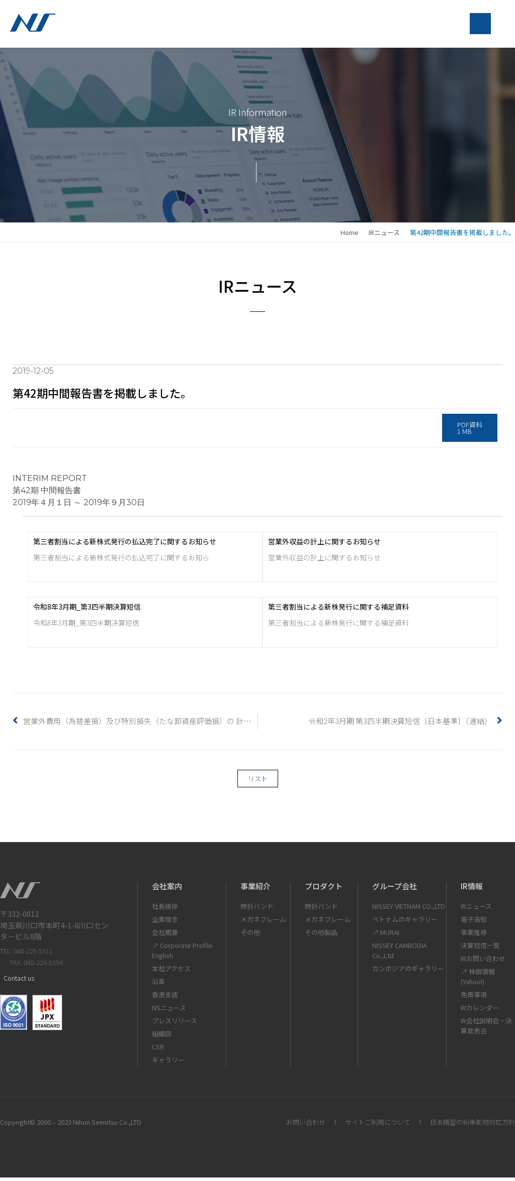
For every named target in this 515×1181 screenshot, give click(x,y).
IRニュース (384, 236)
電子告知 (474, 922)
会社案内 (167, 889)
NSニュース (169, 1011)
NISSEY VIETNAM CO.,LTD (408, 909)
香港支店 (165, 998)
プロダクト (323, 889)
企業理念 (165, 922)
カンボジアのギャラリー (408, 972)
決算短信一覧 (480, 949)
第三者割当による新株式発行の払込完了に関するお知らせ (124, 544)
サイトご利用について (377, 1125)
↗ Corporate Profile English (182, 954)
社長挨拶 (165, 909)
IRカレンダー (480, 1011)
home (349, 236)
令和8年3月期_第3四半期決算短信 (87, 610)
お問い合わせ (305, 1125)
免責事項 (474, 998)
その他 (250, 935)
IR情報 (472, 889)
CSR (158, 1050)
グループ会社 (394, 889)
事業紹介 (255, 889)
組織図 (161, 1037)
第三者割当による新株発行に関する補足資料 (338, 610)
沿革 (158, 985)
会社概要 (165, 935)
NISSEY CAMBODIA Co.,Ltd (399, 954)
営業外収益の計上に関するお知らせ (324, 544)
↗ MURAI (385, 935)
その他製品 (321, 935)
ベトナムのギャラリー (405, 922)
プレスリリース (174, 1024)
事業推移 (474, 935)
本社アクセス (171, 972)
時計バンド (257, 909)
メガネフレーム (263, 922)
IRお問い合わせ (483, 962)
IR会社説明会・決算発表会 (486, 1029)
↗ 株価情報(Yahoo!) (478, 980)
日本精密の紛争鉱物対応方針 (472, 1125)
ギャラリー (168, 1063)
